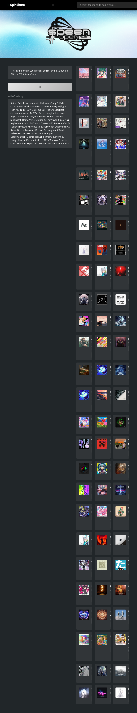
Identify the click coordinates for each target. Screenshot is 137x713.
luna (30, 106)
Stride (13, 103)
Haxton (22, 140)
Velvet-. (33, 119)
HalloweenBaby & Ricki (52, 103)
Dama (25, 119)
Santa (66, 143)
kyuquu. (23, 126)
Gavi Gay (31, 109)
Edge (13, 116)
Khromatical (32, 140)
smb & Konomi (32, 123)
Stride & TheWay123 (48, 119)
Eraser (50, 116)
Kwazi (13, 130)
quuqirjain (64, 119)
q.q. (24, 109)
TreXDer (58, 116)
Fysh (12, 109)
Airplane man (17, 123)
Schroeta (48, 136)
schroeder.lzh (36, 136)
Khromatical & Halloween (41, 126)
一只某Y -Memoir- (48, 140)
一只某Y (62, 106)
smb (38, 109)
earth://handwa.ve (19, 113)
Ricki (60, 143)
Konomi (43, 143)
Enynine (34, 116)
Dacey (58, 126)
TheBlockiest (23, 116)
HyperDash (32, 143)
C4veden (61, 130)
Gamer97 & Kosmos (32, 133)
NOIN (19, 109)
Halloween (15, 133)
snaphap (21, 143)
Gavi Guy (23, 106)
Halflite (42, 116)
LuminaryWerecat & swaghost (41, 130)
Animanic (52, 143)
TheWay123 (47, 123)
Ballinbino (23, 103)
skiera (13, 143)
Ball (43, 109)
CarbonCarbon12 (19, 136)
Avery (54, 106)
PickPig (66, 126)
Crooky (14, 106)
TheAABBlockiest (55, 109)
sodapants (33, 103)
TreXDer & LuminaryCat (42, 113)
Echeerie (62, 140)
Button (20, 130)
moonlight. (16, 119)
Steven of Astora (42, 106)
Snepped (48, 133)
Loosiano (60, 113)
